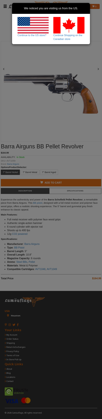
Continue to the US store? (33, 27)
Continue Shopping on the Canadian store (68, 28)
